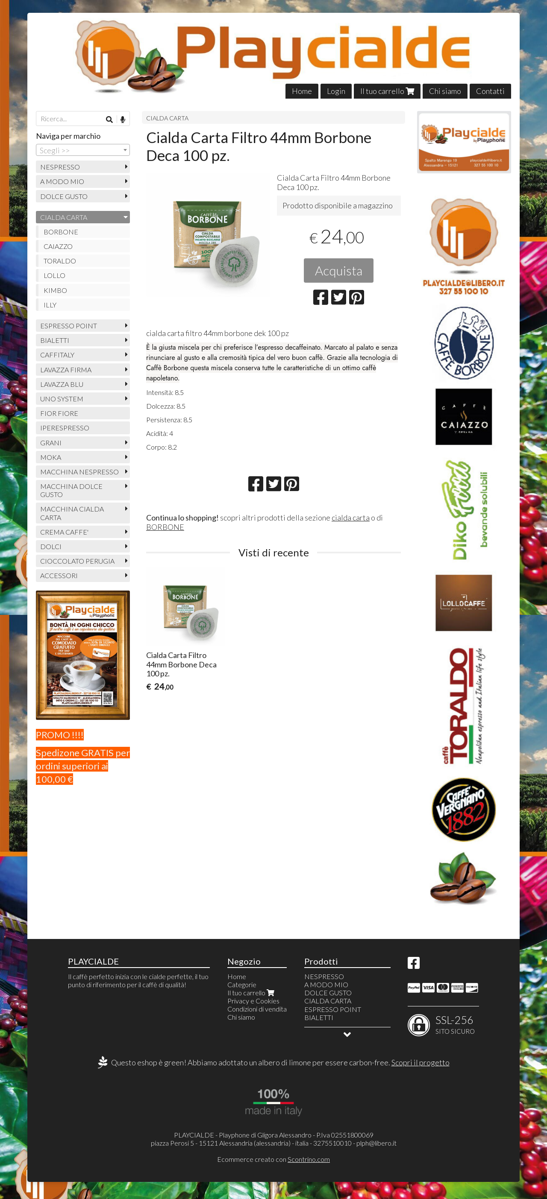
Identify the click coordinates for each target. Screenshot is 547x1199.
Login (336, 91)
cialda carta (351, 517)
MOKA (50, 457)
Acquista (338, 270)
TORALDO (60, 261)
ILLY (50, 305)
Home (302, 91)
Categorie (241, 984)
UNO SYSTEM (61, 399)
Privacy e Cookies (253, 1001)
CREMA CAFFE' (64, 532)
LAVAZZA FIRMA (65, 370)
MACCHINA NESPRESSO (79, 472)
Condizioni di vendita (257, 1009)
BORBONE (165, 527)
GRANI (51, 443)
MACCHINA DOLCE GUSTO (71, 490)
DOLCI (51, 546)
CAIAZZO (58, 246)
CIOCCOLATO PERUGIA (77, 561)
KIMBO (55, 290)
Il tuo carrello (387, 91)
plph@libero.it (376, 1143)
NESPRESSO (60, 167)
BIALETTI (54, 340)
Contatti (490, 91)
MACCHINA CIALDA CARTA (72, 513)
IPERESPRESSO (64, 428)
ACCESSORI (59, 575)
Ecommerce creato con (273, 1159)
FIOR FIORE (59, 413)
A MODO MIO (62, 181)
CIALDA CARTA (167, 118)
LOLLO (54, 275)
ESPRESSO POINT (68, 326)
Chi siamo (445, 91)
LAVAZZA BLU (61, 384)
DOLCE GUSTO (64, 196)
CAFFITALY (57, 355)
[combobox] (83, 150)
